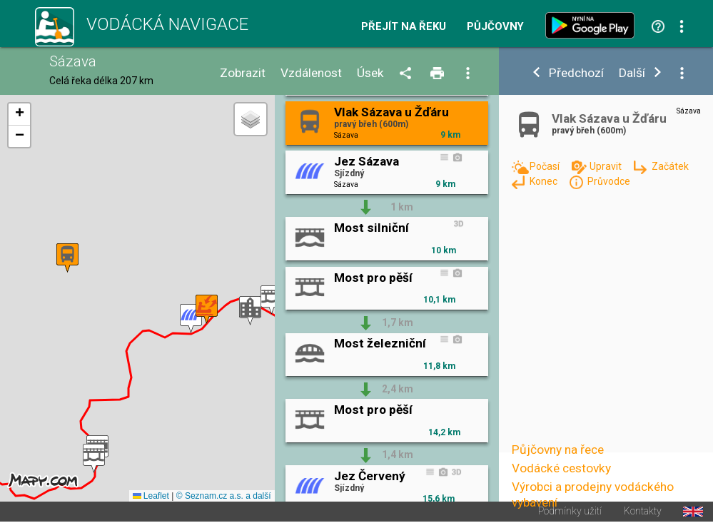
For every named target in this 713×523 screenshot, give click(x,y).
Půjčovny (495, 26)
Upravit (607, 166)
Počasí (546, 166)
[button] (250, 310)
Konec (545, 181)
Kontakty (643, 512)
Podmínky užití (570, 512)
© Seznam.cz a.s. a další (223, 496)
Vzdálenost (311, 73)
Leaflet (151, 496)
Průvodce (608, 181)
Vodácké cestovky (561, 468)
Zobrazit (243, 73)
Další (632, 73)
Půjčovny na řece (558, 449)
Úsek (370, 73)
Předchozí (576, 73)
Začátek (670, 166)
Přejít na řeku (403, 26)
